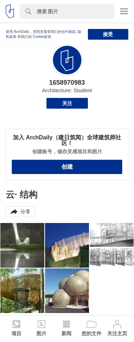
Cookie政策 (42, 37)
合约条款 (68, 32)
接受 (108, 34)
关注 (67, 103)
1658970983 (67, 82)
